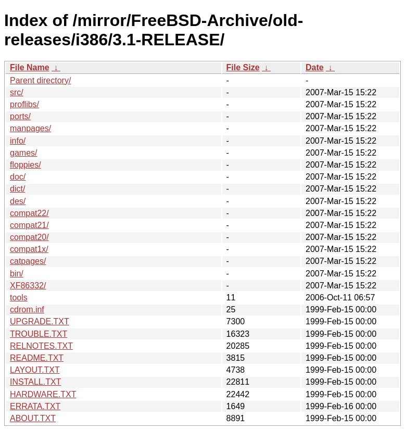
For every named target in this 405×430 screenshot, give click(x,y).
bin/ (16, 273)
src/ (16, 92)
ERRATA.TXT (35, 406)
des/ (18, 201)
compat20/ (29, 237)
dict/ (17, 188)
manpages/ (30, 128)
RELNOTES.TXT (41, 346)
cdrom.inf (27, 309)
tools (19, 297)
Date (315, 67)
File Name (29, 67)
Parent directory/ (40, 80)
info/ (18, 140)
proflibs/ (24, 104)
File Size (243, 67)
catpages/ (28, 261)
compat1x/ (29, 249)
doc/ (18, 176)
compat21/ (29, 225)
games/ (23, 152)
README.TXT (37, 357)
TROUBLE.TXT (38, 334)
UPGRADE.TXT (39, 321)
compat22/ (29, 213)
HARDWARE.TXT (43, 394)
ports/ (20, 116)
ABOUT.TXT (33, 418)
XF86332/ (28, 285)
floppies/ (25, 164)
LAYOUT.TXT (35, 369)
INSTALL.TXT (35, 381)
